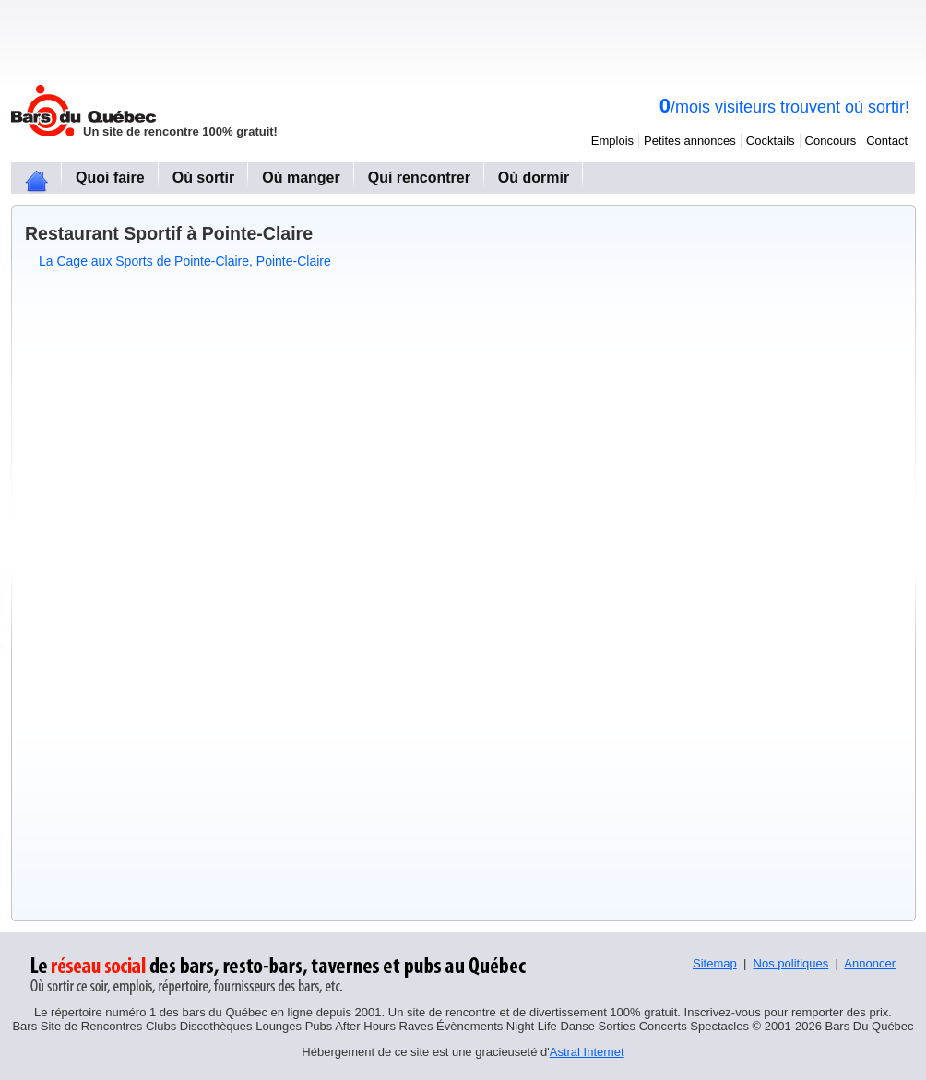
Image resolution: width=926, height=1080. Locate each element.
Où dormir (533, 177)
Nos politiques (791, 963)
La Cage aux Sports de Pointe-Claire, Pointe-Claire (185, 261)
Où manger (300, 177)
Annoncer (870, 963)
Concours (831, 141)
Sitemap (715, 963)
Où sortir (203, 177)
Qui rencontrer (419, 177)
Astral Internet (587, 1052)
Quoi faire (110, 177)
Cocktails (770, 141)
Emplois (612, 141)
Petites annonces (690, 141)
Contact (887, 141)
